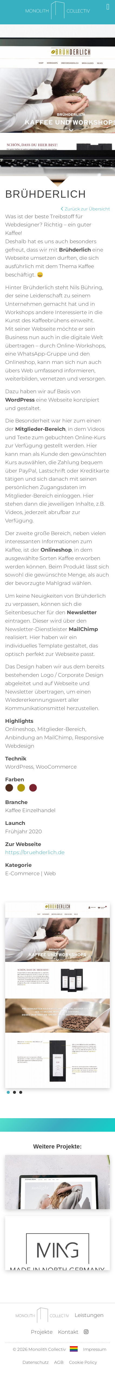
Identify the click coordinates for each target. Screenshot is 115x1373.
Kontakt (68, 1332)
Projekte (41, 1332)
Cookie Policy (83, 1362)
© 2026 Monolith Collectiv (39, 1349)
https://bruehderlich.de (34, 852)
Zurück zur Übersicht (85, 209)
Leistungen (89, 1315)
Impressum (94, 1349)
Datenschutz (35, 1362)
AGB (59, 1362)
